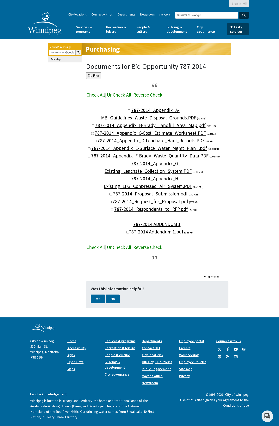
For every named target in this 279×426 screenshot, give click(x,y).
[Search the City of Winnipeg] (206, 15)
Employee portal (191, 341)
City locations (77, 14)
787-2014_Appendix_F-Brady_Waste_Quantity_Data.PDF (149, 156)
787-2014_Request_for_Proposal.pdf (150, 201)
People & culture (143, 29)
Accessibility (76, 348)
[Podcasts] (219, 356)
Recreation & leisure (116, 29)
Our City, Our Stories (157, 362)
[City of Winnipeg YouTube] (235, 349)
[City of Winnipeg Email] (235, 356)
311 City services (236, 29)
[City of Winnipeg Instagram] (244, 349)
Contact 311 (151, 348)
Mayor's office (152, 376)
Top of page (213, 276)
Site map (185, 369)
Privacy (184, 376)
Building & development (177, 29)
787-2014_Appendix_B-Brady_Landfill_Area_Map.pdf (150, 125)
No (113, 299)
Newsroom (147, 14)
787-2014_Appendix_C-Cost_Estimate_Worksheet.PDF (150, 133)
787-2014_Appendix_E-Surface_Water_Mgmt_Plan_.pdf (149, 148)
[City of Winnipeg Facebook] (227, 349)
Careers (184, 348)
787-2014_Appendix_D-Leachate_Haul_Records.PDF (151, 140)
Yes (98, 299)
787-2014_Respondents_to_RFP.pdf (151, 209)
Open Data (75, 362)
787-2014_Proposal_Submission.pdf (150, 194)
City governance (206, 29)
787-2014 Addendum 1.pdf (156, 232)
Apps (71, 355)
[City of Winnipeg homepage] (42, 330)
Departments (126, 14)
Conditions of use (236, 405)
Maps (71, 369)
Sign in (236, 3)
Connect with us (102, 14)
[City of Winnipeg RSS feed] (227, 356)
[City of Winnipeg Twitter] (219, 349)
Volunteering (189, 355)
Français (164, 15)
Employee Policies (192, 362)
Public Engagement (156, 369)
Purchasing (102, 49)
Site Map (56, 59)
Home (71, 341)
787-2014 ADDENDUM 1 (157, 224)
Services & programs (84, 29)
